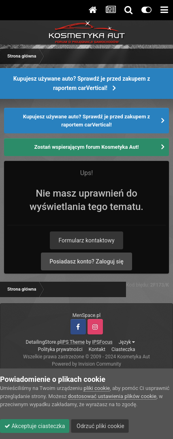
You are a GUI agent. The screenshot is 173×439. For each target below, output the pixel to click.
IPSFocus (102, 342)
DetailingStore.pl (44, 342)
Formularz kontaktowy (86, 240)
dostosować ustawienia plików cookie (112, 396)
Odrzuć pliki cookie (99, 426)
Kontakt (97, 349)
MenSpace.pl (86, 315)
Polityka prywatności (60, 349)
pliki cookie (96, 388)
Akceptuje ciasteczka (34, 426)
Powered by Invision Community (86, 364)
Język (127, 342)
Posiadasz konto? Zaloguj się (86, 261)
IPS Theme (73, 342)
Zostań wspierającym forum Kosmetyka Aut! (86, 147)
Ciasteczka (123, 349)
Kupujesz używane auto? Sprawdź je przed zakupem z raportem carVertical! (81, 83)
